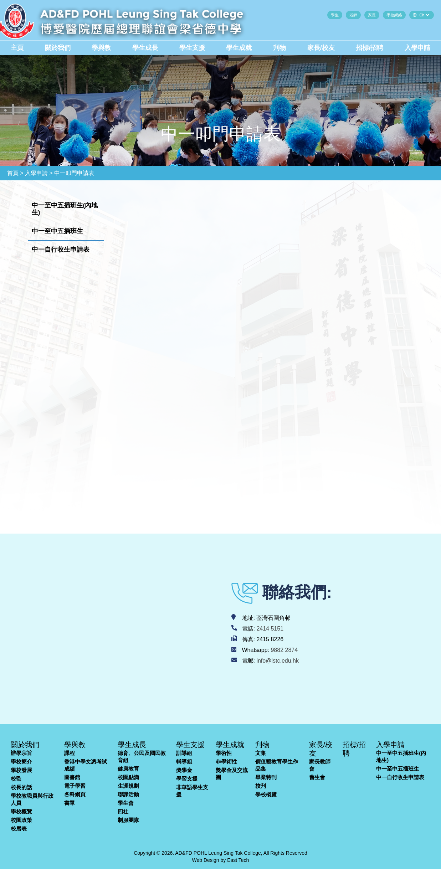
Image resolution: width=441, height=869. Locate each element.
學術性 (224, 753)
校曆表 (19, 829)
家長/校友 (321, 47)
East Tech (238, 860)
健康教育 (128, 769)
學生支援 (192, 47)
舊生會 (317, 777)
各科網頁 (75, 794)
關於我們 (58, 47)
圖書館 (72, 777)
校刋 (260, 786)
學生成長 (145, 47)
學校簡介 (21, 762)
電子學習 (75, 786)
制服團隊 (128, 820)
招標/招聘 (369, 47)
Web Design (205, 860)
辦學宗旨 (21, 753)
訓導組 (184, 753)
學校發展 (21, 770)
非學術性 (226, 762)
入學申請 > (39, 173)
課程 (69, 753)
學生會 (126, 803)
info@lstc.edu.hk (277, 661)
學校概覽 (21, 811)
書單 (69, 803)
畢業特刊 (266, 777)
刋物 (279, 47)
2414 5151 (269, 629)
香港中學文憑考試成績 (85, 765)
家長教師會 (319, 765)
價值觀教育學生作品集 (276, 765)
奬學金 (184, 770)
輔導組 (184, 762)
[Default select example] (424, 14)
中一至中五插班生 (397, 769)
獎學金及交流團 (232, 773)
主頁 (17, 47)
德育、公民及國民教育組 (142, 756)
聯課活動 (128, 794)
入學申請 (417, 47)
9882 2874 (284, 650)
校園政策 (21, 820)
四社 (123, 811)
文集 (260, 753)
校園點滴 (128, 777)
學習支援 (187, 779)
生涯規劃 (128, 786)
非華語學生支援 (192, 790)
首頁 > (15, 173)
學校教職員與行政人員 (32, 799)
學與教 (101, 47)
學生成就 (239, 47)
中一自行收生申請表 (400, 777)
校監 (16, 779)
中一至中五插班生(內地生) (401, 756)
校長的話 (21, 787)
